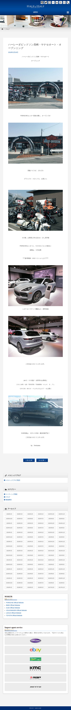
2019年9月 (20, 573)
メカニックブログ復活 (13, 480)
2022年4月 (9, 550)
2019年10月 (9, 573)
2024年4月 (9, 532)
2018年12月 (51, 578)
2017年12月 (51, 587)
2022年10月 (9, 546)
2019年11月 (62, 569)
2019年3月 (20, 578)
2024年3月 (20, 532)
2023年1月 (40, 541)
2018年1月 (40, 587)
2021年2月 (30, 560)
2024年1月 (40, 532)
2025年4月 (9, 523)
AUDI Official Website (13, 608)
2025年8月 (30, 518)
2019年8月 (30, 573)
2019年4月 (9, 578)
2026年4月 (9, 514)
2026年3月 (20, 514)
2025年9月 (20, 518)
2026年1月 (40, 514)
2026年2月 (30, 514)
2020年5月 (61, 564)
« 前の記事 (28, 460)
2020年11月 (62, 560)
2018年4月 (9, 587)
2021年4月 (9, 560)
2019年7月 (40, 573)
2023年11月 (62, 532)
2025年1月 (40, 523)
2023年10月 (9, 537)
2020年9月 (20, 564)
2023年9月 (20, 537)
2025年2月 (30, 523)
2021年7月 (40, 555)
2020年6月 (51, 564)
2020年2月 (30, 569)
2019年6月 (51, 573)
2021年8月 (30, 555)
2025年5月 (61, 518)
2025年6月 (51, 518)
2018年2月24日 (13, 52)
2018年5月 (61, 582)
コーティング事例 (11, 494)
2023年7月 (40, 537)
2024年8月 (30, 527)
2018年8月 (30, 582)
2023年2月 (30, 541)
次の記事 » (42, 460)
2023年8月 (30, 537)
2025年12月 (51, 514)
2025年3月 (20, 523)
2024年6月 (51, 527)
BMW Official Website (13, 605)
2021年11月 (62, 550)
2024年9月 (20, 527)
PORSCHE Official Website (15, 602)
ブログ (7, 29)
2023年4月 (9, 541)
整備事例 (9, 500)
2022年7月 (40, 546)
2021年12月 (51, 550)
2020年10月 (9, 564)
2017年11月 (62, 587)
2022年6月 (51, 546)
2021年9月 (20, 555)
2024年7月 (40, 527)
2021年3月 (20, 560)
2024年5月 (61, 527)
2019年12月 (51, 569)
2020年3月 (20, 569)
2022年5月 (61, 546)
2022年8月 (30, 546)
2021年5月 (61, 555)
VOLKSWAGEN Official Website (16, 610)
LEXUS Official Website (13, 613)
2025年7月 (40, 518)
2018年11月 (62, 578)
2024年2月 (30, 532)
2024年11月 (62, 523)
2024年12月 (51, 523)
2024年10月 (9, 527)
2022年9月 (20, 546)
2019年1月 (40, 578)
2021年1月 (40, 560)
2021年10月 (9, 555)
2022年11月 (62, 541)
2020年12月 (51, 560)
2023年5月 (61, 537)
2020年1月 (40, 569)
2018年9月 (20, 582)
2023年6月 (51, 537)
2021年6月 (51, 555)
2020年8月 (30, 564)
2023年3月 (20, 541)
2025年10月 (9, 518)
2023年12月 (51, 532)
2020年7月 (40, 564)
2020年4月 (9, 569)
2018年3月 (20, 587)
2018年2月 (30, 587)
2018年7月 (40, 582)
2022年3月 (20, 550)
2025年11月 (62, 514)
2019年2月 (30, 578)
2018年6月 (51, 582)
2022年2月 (30, 550)
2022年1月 (40, 550)
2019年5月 (61, 573)
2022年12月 (51, 541)
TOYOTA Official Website (14, 615)
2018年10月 (9, 582)
